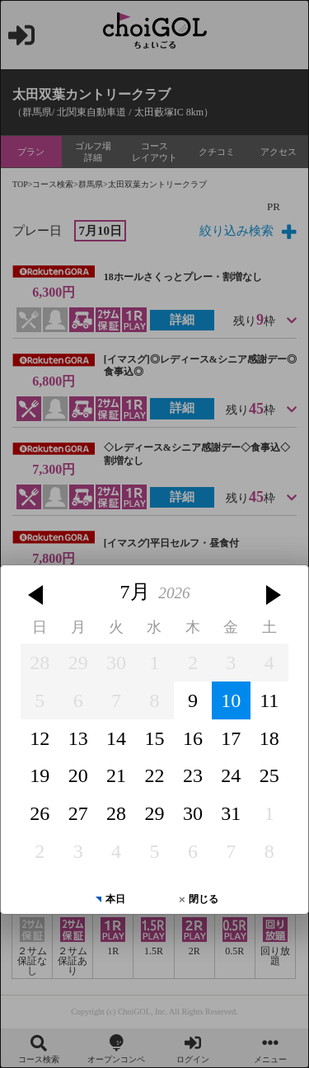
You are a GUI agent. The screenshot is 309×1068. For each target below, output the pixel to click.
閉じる (203, 887)
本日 (115, 887)
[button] (35, 583)
